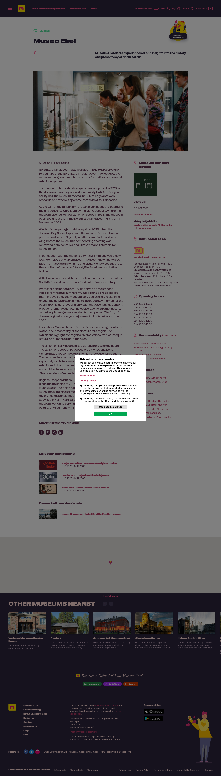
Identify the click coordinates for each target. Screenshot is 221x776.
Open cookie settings (110, 407)
